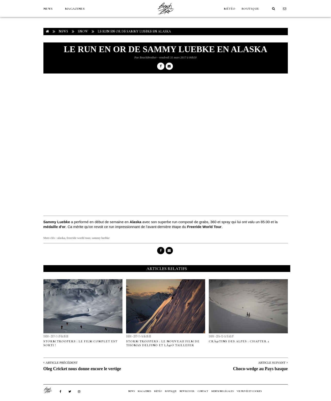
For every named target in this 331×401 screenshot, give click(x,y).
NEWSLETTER (187, 391)
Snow (83, 31)
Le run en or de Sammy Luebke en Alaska (134, 31)
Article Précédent (62, 362)
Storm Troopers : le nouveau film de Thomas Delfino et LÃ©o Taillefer (163, 343)
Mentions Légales (222, 391)
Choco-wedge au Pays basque (260, 368)
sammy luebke (101, 238)
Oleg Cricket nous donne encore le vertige (82, 368)
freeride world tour (78, 238)
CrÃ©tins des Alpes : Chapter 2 (239, 341)
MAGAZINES (75, 9)
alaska (61, 238)
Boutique (250, 9)
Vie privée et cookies (249, 391)
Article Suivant (271, 362)
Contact (203, 391)
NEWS (48, 9)
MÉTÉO (229, 9)
